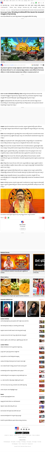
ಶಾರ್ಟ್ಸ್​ (15, 7)
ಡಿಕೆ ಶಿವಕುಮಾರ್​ (5, 7)
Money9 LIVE (30, 444)
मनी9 (29, 0)
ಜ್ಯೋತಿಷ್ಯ (42, 5)
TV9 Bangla (23, 442)
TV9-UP (32, 0)
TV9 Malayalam (15, 444)
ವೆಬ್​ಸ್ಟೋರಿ (20, 7)
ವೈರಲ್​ (32, 5)
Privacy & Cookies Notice (26, 435)
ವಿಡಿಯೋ (11, 7)
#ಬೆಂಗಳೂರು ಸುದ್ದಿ (26, 7)
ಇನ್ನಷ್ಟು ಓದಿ (41, 299)
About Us (11, 435)
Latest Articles (5, 319)
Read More (23, 229)
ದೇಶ (26, 5)
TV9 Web (5, 65)
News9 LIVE (24, 444)
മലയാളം (25, 0)
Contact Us (6, 435)
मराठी (10, 0)
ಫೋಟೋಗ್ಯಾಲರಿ (21, 5)
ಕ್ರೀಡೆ (31, 7)
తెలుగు (7, 0)
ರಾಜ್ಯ (8, 5)
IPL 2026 (12, 5)
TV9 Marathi (13, 442)
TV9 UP (19, 444)
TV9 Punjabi (34, 442)
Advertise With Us (17, 435)
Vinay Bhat (12, 65)
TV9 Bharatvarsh (7, 442)
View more (41, 319)
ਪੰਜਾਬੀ (19, 0)
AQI (33, 3)
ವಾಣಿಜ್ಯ (39, 5)
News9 (2, 0)
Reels (2, 394)
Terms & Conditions (36, 435)
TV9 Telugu (18, 442)
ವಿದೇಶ (29, 5)
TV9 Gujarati (28, 442)
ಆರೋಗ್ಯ (39, 7)
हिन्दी (4, 0)
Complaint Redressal (22, 437)
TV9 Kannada (3, 10)
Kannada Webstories (7, 299)
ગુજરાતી (13, 0)
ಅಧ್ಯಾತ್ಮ (35, 5)
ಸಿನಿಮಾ (16, 5)
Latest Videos (5, 345)
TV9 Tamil (39, 442)
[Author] (2, 65)
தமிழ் (22, 0)
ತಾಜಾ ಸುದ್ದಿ (5, 5)
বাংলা (17, 0)
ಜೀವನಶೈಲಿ (35, 7)
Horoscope (8, 10)
